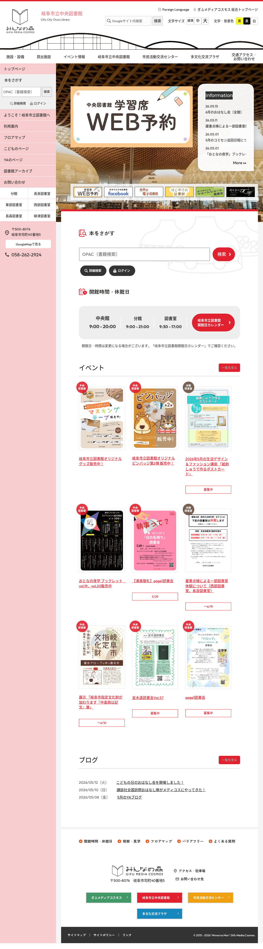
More (237, 163)
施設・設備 (15, 56)
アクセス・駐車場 (192, 875)
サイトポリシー (106, 941)
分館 (14, 193)
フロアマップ (14, 137)
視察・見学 (132, 845)
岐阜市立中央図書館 (66, 13)
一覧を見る (228, 368)
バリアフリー (193, 845)
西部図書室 (42, 205)
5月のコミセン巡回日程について (229, 140)
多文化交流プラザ (205, 56)
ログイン (124, 271)
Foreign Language (175, 9)
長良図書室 (42, 193)
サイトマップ (77, 941)
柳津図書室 (42, 216)
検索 (221, 254)
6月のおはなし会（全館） (224, 112)
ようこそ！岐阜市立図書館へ (27, 115)
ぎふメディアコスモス (106, 902)
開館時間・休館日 (98, 845)
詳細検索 (95, 271)
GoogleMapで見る (28, 244)
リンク (131, 941)
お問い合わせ (14, 182)
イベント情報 (74, 56)
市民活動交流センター (160, 56)
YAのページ (13, 160)
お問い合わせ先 (192, 884)
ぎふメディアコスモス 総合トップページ (228, 9)
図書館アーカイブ (18, 171)
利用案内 (11, 126)
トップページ (14, 69)
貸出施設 (44, 56)
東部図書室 (14, 205)
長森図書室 (14, 216)
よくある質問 (224, 845)
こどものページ (16, 148)
